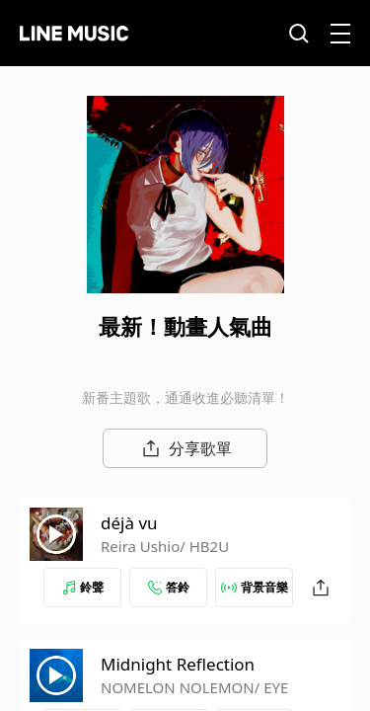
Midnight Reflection (178, 664)
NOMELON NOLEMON (178, 687)
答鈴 (168, 587)
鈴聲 (83, 587)
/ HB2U (204, 546)
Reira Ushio (140, 546)
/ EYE (272, 687)
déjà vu (129, 523)
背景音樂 (254, 587)
